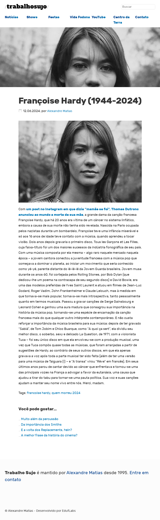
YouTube (99, 17)
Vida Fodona (80, 17)
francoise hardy (38, 393)
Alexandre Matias (59, 111)
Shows (32, 17)
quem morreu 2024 (66, 393)
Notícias (11, 17)
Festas (53, 17)
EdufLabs (69, 511)
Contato (141, 17)
